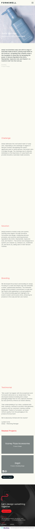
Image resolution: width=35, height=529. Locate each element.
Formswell (4, 517)
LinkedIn (12, 524)
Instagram (4, 524)
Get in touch (6, 511)
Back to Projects (7, 477)
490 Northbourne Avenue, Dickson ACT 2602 (12, 518)
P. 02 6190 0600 (6, 520)
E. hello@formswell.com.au (18, 520)
